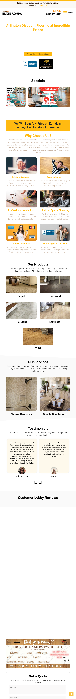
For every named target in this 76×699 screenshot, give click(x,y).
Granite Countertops (55, 414)
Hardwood (55, 296)
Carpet (21, 296)
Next (39, 482)
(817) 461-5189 (41, 5)
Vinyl (38, 347)
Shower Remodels (21, 414)
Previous (36, 482)
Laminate (54, 321)
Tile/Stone (21, 321)
